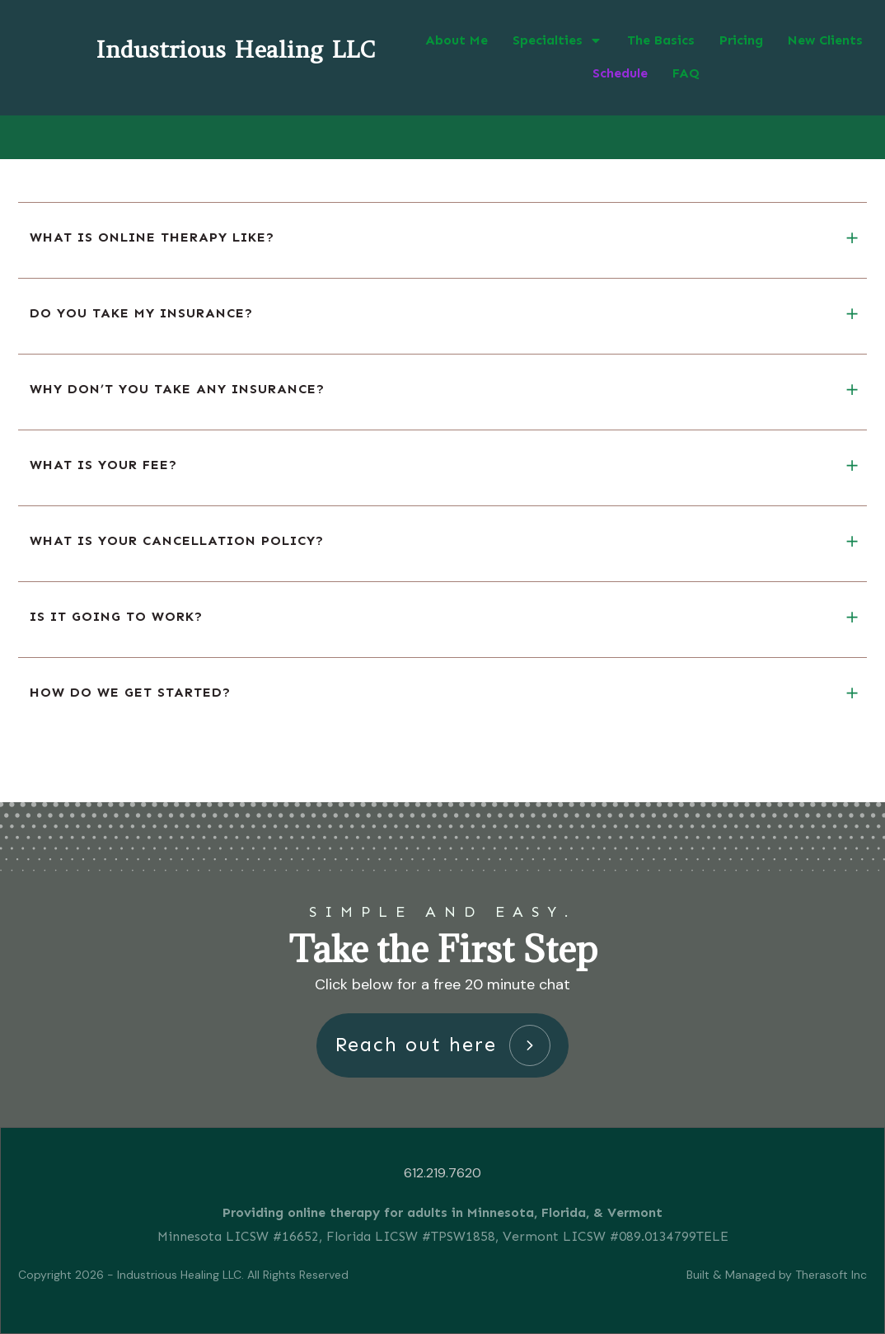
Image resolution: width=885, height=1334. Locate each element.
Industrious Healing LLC (235, 49)
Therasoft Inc (831, 1274)
